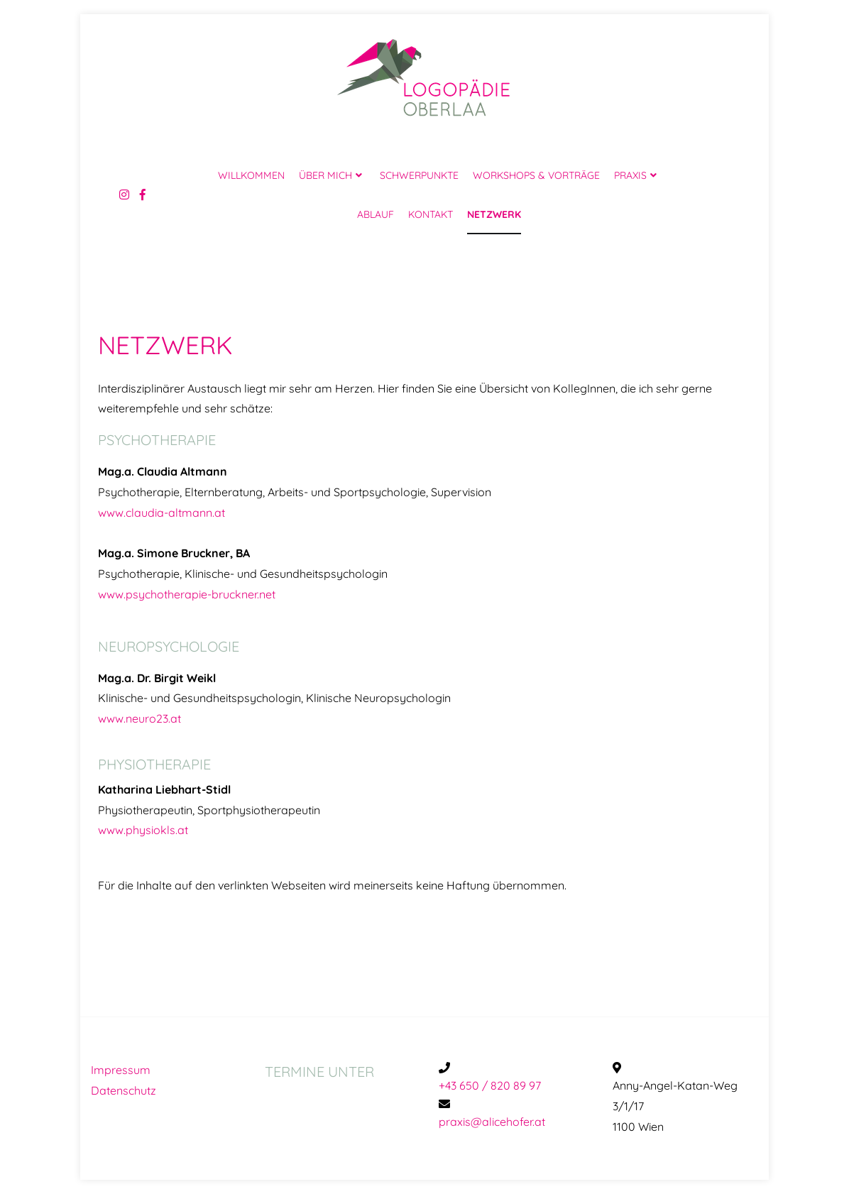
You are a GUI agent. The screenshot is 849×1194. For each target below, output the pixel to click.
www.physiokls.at (143, 830)
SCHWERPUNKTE (419, 175)
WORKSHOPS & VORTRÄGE (536, 175)
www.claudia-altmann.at (161, 512)
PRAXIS (630, 175)
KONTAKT (430, 214)
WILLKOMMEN (251, 175)
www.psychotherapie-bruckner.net (186, 594)
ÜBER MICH (325, 175)
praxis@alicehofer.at (492, 1121)
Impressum (120, 1070)
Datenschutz (123, 1090)
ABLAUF (375, 214)
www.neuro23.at (139, 718)
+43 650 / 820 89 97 (490, 1085)
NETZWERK (494, 214)
